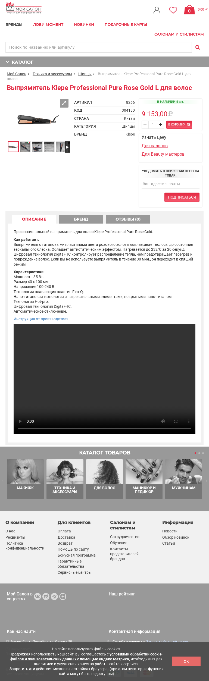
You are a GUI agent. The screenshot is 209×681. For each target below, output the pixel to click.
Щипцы (85, 74)
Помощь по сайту (73, 549)
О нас (10, 531)
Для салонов (155, 145)
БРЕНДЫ (13, 24)
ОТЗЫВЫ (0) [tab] (128, 219)
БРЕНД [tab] (81, 219)
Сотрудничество (124, 537)
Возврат (65, 543)
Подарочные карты (126, 24)
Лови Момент (48, 24)
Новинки (84, 24)
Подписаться (182, 197)
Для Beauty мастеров (163, 154)
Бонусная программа (77, 555)
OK (186, 661)
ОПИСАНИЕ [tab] (34, 219)
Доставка (66, 537)
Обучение (118, 543)
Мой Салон (16, 74)
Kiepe (130, 134)
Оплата (64, 531)
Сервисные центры (75, 572)
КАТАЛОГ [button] (19, 62)
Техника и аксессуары (52, 74)
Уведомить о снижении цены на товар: (170, 173)
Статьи (168, 543)
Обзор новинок (175, 537)
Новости (169, 531)
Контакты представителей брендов (124, 554)
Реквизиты (15, 537)
